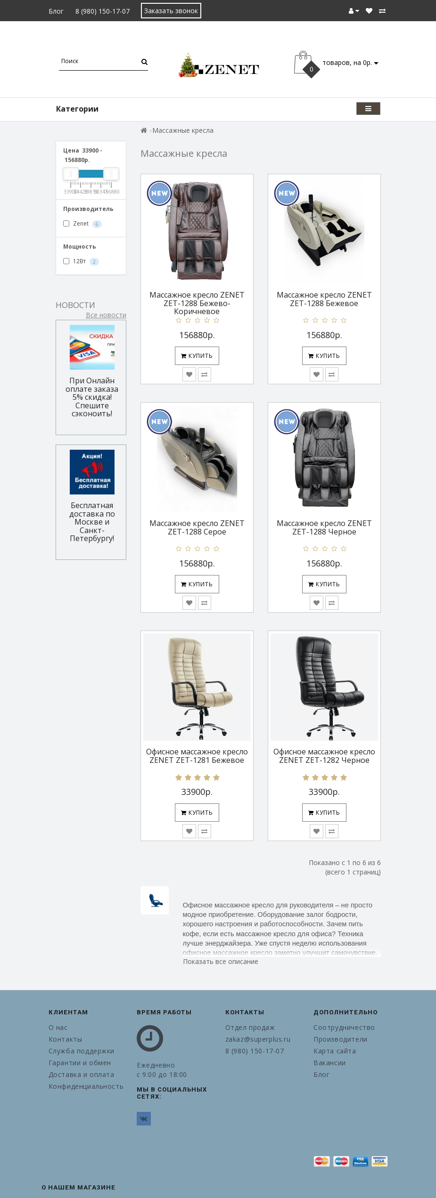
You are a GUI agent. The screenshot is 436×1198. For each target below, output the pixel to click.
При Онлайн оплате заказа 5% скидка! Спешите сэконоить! (92, 397)
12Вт (81, 261)
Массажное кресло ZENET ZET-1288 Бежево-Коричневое (197, 303)
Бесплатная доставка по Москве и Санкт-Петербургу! (92, 521)
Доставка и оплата (82, 1074)
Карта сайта (334, 1050)
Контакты (65, 1039)
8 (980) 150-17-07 (102, 11)
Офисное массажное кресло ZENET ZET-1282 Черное (324, 755)
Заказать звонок (171, 10)
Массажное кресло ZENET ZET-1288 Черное (324, 527)
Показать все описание (220, 961)
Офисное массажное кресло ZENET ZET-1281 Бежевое (197, 755)
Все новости (106, 314)
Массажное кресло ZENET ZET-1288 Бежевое (324, 299)
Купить (197, 356)
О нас (58, 1027)
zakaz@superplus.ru (258, 1039)
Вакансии (329, 1062)
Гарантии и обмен (80, 1062)
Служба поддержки (82, 1050)
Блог (56, 11)
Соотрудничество (344, 1027)
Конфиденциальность (86, 1086)
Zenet (82, 223)
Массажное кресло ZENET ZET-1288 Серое (197, 527)
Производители (340, 1039)
